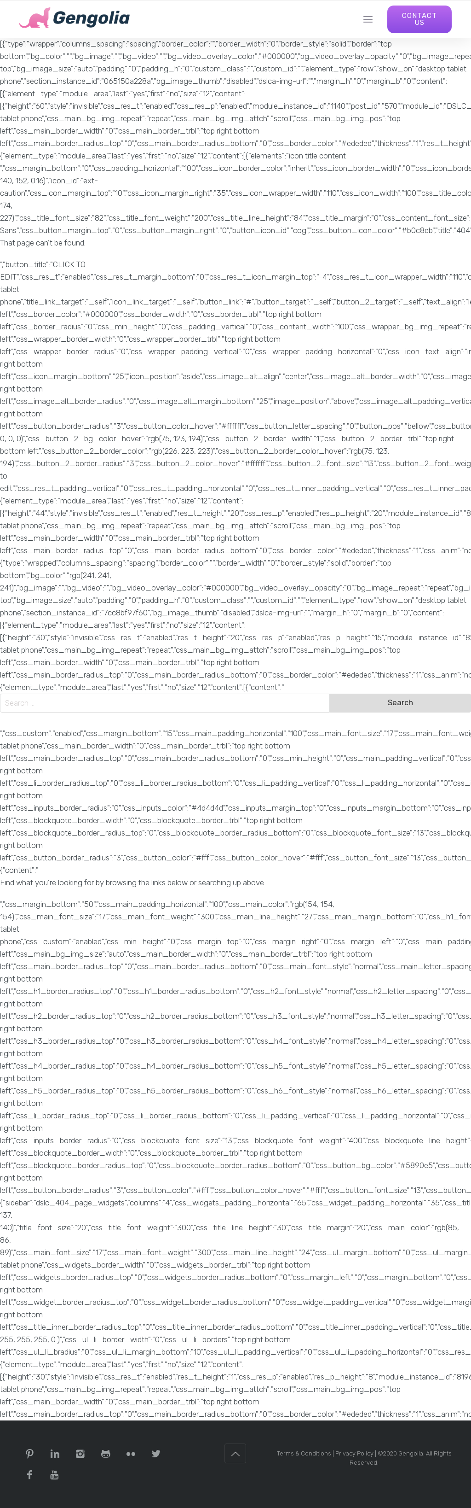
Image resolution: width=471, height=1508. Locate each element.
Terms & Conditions (304, 1453)
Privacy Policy (354, 1453)
